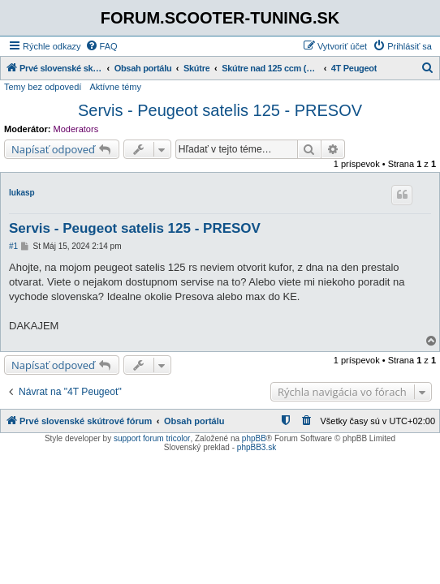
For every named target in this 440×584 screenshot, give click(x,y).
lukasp (22, 192)
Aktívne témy (115, 87)
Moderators (76, 129)
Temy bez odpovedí (42, 87)
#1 (13, 246)
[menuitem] (101, 46)
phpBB (254, 438)
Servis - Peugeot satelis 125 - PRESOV (220, 110)
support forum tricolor (152, 438)
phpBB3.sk (256, 447)
